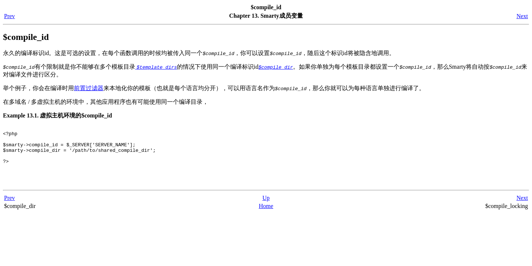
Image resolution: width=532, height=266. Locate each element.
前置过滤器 (88, 88)
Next (522, 16)
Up (266, 208)
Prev (9, 16)
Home (266, 216)
